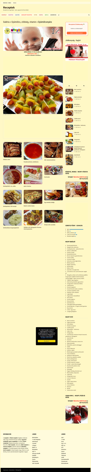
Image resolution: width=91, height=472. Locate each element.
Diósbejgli (69, 369)
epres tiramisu (27, 186)
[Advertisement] (33, 65)
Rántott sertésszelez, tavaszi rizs (75, 341)
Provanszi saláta (71, 259)
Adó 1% (46, 15)
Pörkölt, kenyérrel (78, 111)
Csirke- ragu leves (71, 309)
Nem (69, 231)
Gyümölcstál (77, 155)
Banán (68, 388)
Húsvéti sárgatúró (71, 287)
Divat (62, 441)
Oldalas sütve (6, 159)
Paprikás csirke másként (73, 292)
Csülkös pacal (77, 118)
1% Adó (63, 439)
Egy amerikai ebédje (49, 202)
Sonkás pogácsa (71, 299)
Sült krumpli (70, 367)
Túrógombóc (77, 139)
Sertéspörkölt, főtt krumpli (9, 206)
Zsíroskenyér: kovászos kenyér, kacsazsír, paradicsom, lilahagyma (79, 148)
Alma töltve (70, 297)
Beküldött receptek (27, 15)
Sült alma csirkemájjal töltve (74, 261)
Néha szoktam (71, 232)
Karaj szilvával (70, 301)
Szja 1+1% (63, 443)
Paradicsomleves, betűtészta (31, 162)
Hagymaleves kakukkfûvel (73, 296)
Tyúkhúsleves (70, 285)
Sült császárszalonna (49, 160)
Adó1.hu (63, 445)
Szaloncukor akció (71, 390)
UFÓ (62, 447)
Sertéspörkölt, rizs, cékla (9, 186)
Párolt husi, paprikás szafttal (74, 357)
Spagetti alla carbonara (72, 247)
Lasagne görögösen (72, 311)
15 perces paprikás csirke (73, 290)
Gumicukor (47, 177)
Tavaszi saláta (70, 257)
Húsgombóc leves (71, 376)
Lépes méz (76, 132)
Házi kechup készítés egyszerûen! (75, 282)
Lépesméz (69, 374)
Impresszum (5, 470)
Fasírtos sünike (70, 252)
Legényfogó (70, 294)
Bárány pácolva (70, 263)
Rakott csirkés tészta (29, 206)
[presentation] (69, 85)
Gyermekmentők (65, 459)
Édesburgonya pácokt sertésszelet (75, 352)
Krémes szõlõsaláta (72, 250)
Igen (75, 229)
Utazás (33, 459)
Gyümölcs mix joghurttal (73, 269)
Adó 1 (62, 437)
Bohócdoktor (35, 437)
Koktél (41, 15)
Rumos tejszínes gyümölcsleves (74, 256)
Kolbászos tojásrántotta (73, 355)
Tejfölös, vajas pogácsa (72, 280)
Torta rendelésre (71, 353)
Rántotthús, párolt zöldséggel (74, 345)
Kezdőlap (4, 15)
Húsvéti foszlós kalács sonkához (75, 289)
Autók (62, 457)
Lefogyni (34, 445)
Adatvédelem (12, 470)
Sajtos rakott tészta (71, 381)
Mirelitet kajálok (71, 236)
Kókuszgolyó (70, 383)
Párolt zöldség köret (72, 359)
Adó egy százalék (36, 453)
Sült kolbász (77, 104)
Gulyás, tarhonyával (72, 360)
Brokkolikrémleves (71, 254)
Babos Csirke (70, 268)
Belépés (14, 2)
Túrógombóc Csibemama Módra (75, 283)
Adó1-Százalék (35, 463)
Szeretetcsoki (64, 461)
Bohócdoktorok (64, 463)
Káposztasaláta (70, 343)
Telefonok (63, 455)
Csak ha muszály (72, 234)
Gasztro (17, 15)
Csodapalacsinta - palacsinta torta (75, 249)
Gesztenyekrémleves (72, 245)
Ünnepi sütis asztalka (49, 225)
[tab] (69, 85)
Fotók (35, 15)
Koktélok (34, 455)
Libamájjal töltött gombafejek (74, 304)
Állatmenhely (35, 461)
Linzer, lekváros (71, 385)
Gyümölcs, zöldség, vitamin (23, 22)
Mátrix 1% (34, 447)
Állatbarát (63, 453)
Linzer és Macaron (71, 378)
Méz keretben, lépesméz (73, 372)
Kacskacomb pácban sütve (73, 366)
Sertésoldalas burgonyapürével (11, 228)
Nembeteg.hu (35, 457)
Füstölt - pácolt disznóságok (74, 364)
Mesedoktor (35, 449)
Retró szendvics (77, 89)
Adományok (53, 15)
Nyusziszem (70, 308)
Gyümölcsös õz (70, 302)
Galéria (6, 22)
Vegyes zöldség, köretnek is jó (74, 371)
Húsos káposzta (71, 348)
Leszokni (34, 443)
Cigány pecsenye (78, 97)
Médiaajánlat (18, 470)
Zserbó (68, 379)
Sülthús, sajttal (70, 350)
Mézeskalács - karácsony (79, 125)
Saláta (68, 346)
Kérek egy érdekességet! (76, 33)
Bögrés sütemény (71, 264)
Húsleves (69, 339)
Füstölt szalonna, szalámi (73, 362)
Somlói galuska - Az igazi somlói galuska (77, 306)
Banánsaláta (70, 266)
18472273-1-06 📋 (33, 54)
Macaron (69, 386)
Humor (62, 451)
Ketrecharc (63, 449)
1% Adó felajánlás (36, 439)
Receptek (9, 7)
